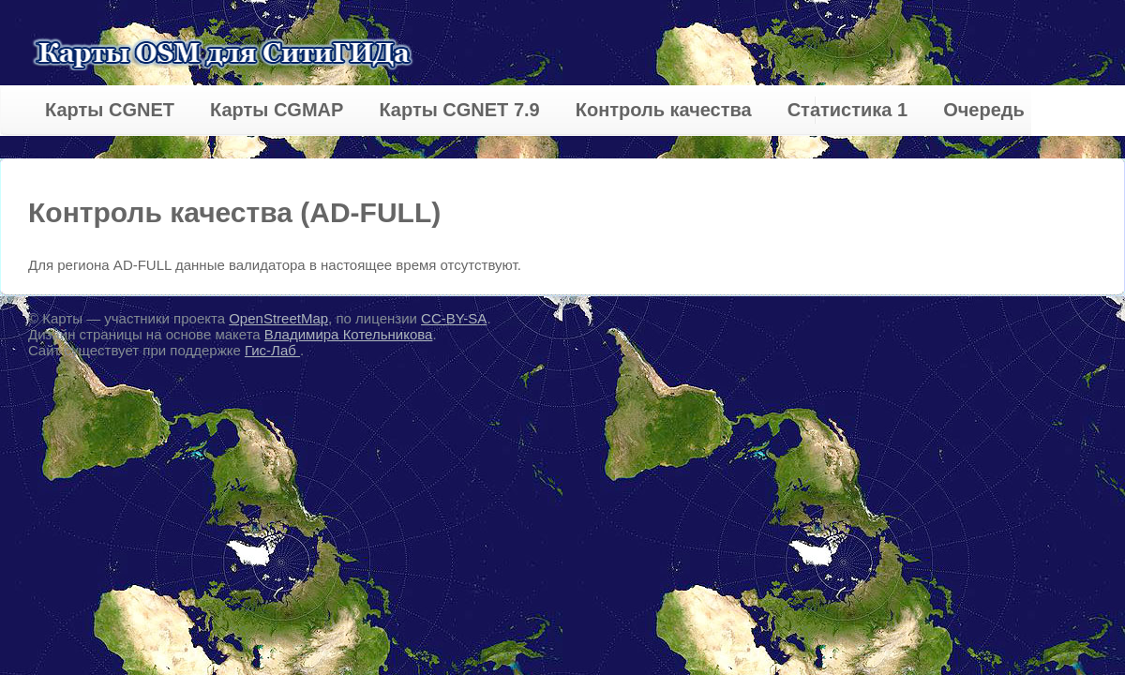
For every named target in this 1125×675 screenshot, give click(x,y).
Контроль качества (664, 109)
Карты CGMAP (276, 109)
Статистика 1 (848, 109)
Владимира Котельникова (348, 334)
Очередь (984, 109)
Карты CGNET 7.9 (459, 109)
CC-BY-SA (454, 318)
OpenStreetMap (278, 318)
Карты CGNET (109, 109)
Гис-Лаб (272, 350)
